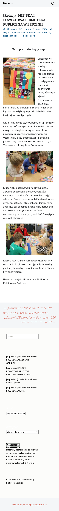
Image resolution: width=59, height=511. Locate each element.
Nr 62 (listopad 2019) (37, 29)
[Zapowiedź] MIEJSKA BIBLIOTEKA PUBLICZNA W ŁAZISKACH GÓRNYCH (22, 359)
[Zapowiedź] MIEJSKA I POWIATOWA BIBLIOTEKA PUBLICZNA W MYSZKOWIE (18, 371)
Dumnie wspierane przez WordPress (29, 504)
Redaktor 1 (30, 35)
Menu (6, 3)
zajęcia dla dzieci (11, 35)
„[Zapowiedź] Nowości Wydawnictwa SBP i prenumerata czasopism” (30, 319)
